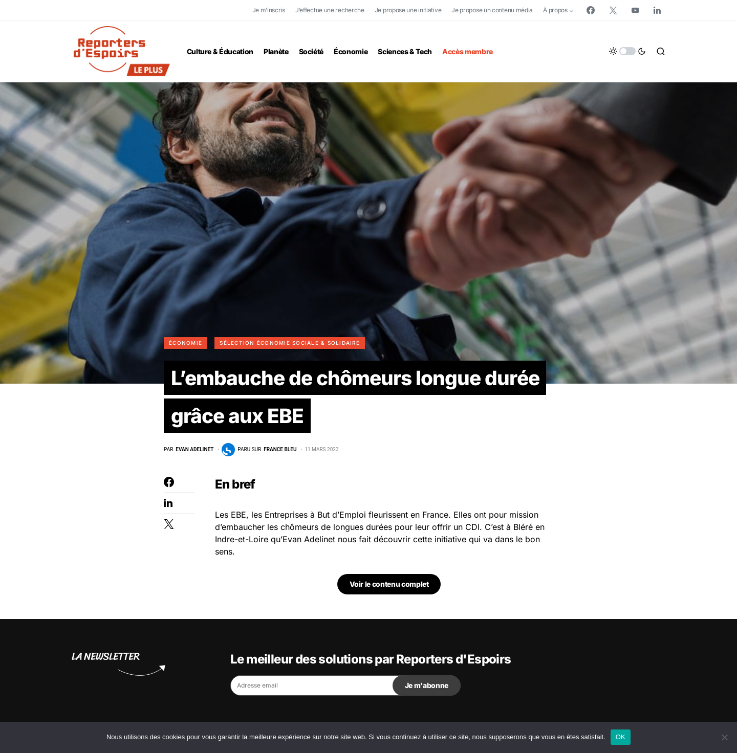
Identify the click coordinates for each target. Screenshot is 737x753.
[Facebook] (590, 10)
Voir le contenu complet (389, 586)
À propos (555, 10)
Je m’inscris (268, 10)
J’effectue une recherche (329, 10)
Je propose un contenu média (492, 10)
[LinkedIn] (657, 10)
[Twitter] (613, 10)
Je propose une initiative (408, 10)
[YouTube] (635, 10)
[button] (627, 51)
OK (620, 737)
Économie (185, 343)
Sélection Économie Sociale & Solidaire (290, 343)
